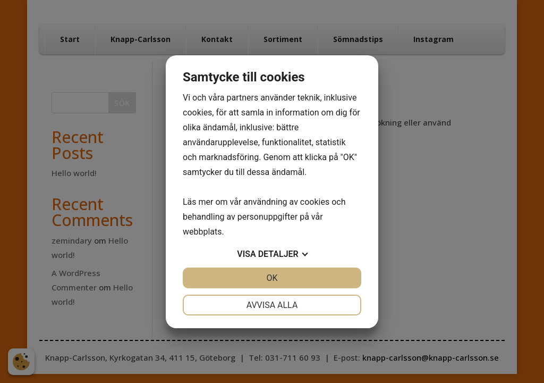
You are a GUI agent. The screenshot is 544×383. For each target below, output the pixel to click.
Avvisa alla (272, 305)
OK (271, 278)
